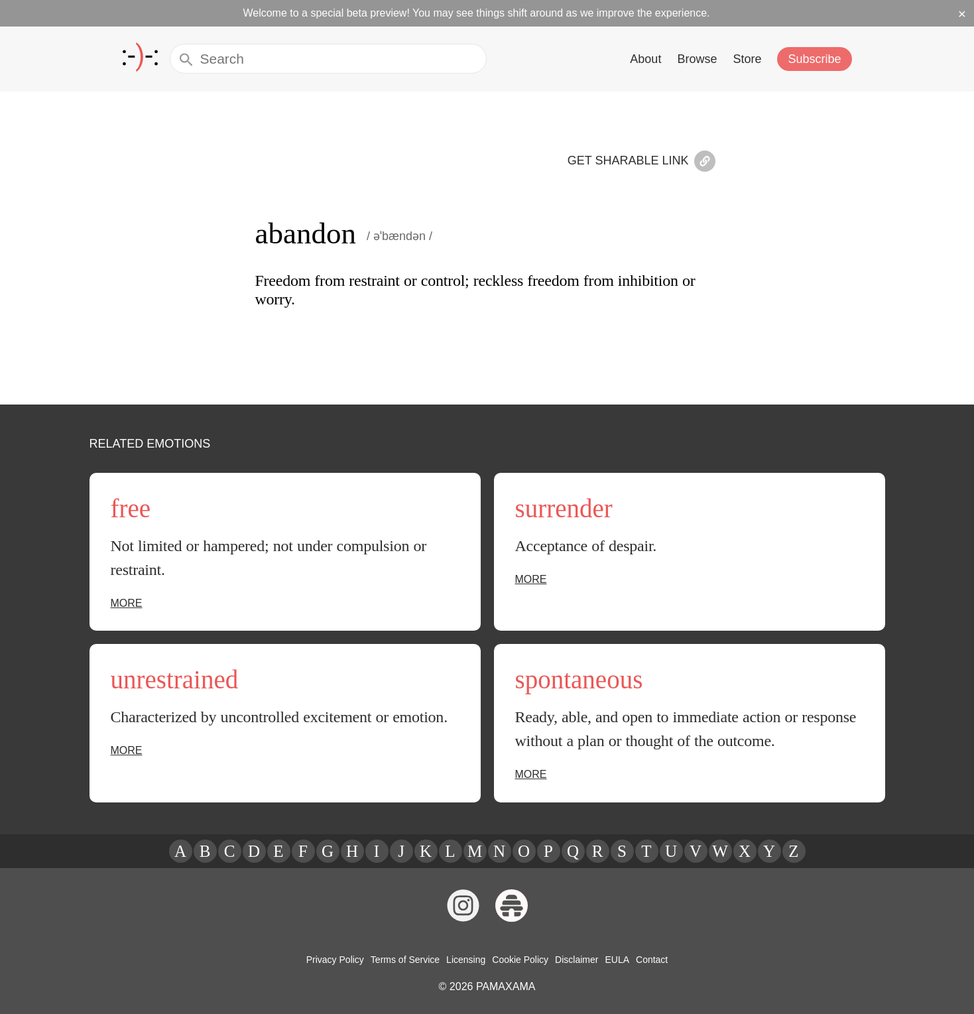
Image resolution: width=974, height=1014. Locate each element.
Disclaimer (575, 959)
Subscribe (815, 59)
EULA (614, 959)
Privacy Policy (338, 959)
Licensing (467, 959)
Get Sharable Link (645, 162)
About (648, 59)
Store (749, 59)
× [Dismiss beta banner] (962, 13)
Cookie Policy (520, 959)
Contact (647, 959)
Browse (699, 59)
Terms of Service (407, 959)
